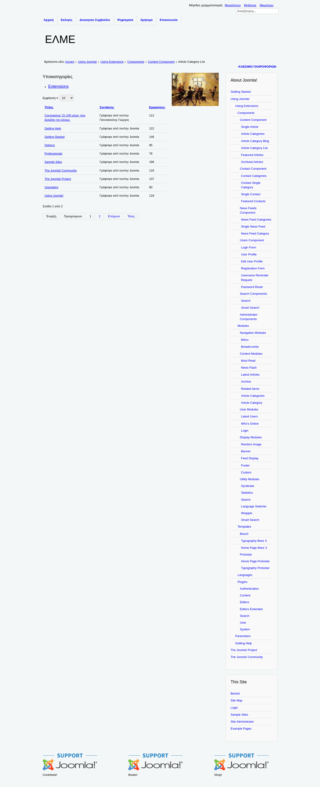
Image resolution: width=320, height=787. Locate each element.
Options (50, 145)
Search (246, 300)
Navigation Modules (253, 332)
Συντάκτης (106, 107)
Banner (246, 451)
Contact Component (253, 168)
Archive (246, 381)
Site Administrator (242, 721)
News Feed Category (255, 233)
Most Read (248, 360)
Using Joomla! (87, 61)
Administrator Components (248, 317)
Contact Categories (254, 176)
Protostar (246, 554)
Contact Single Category (250, 185)
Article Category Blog (255, 141)
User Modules (249, 409)
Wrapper (246, 513)
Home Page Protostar (255, 561)
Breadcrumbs (250, 346)
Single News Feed (253, 226)
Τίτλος (49, 107)
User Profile (249, 254)
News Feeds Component (248, 210)
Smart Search (250, 307)
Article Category (251, 402)
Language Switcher (254, 506)
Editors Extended (251, 609)
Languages (245, 575)
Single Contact (250, 194)
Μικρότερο (266, 5)
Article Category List (254, 148)
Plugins (242, 582)
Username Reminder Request (254, 277)
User (243, 622)
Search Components (253, 293)
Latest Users (249, 416)
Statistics (247, 492)
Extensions (58, 86)
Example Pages (241, 728)
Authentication (249, 588)
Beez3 (244, 534)
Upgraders (52, 187)
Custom (246, 472)
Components (135, 61)
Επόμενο (114, 216)
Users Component (252, 240)
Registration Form (253, 268)
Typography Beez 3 (254, 540)
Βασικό (235, 693)
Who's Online (250, 423)
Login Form (248, 247)
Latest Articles (250, 374)
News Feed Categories (256, 219)
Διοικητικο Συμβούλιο (95, 20)
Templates (244, 526)
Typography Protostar (255, 568)
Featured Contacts (253, 201)
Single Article (249, 127)
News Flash (249, 367)
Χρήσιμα (146, 20)
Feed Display (249, 458)
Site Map (236, 700)
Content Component (161, 61)
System (245, 629)
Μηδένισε (250, 5)
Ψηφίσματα (125, 20)
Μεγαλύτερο (233, 5)
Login (244, 430)
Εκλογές (67, 20)
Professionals (54, 153)
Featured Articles (252, 155)
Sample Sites (53, 162)
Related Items (250, 388)
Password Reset (252, 287)
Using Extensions (112, 61)
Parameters (243, 636)
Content (245, 595)
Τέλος (131, 216)
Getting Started (55, 137)
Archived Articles (252, 162)
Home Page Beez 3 (254, 547)
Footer (245, 465)
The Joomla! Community (61, 170)
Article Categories (252, 134)
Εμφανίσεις (157, 107)
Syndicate (247, 486)
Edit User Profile (251, 261)
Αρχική (49, 20)
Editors (244, 602)
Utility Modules (249, 479)
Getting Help (53, 128)
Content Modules (251, 353)
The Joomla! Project (58, 179)
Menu (244, 339)
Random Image (251, 444)
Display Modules (251, 437)
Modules (243, 325)
